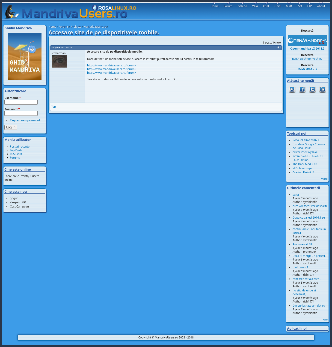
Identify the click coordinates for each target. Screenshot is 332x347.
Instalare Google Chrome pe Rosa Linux (309, 146)
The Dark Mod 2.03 (305, 164)
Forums (63, 27)
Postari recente (20, 146)
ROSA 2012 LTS (307, 69)
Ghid (277, 6)
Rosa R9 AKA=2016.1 (306, 140)
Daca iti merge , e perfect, (309, 256)
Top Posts (16, 150)
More (324, 179)
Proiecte (76, 27)
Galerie (242, 6)
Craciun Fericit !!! (303, 172)
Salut (296, 195)
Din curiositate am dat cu (309, 306)
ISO (299, 6)
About (321, 6)
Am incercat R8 (302, 244)
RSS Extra (16, 154)
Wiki (255, 6)
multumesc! (300, 267)
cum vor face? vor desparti (310, 206)
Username (12, 98)
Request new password (25, 120)
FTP (309, 6)
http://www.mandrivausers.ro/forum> (111, 65)
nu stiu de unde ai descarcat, (304, 292)
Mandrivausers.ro (95, 27)
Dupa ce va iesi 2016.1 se (309, 217)
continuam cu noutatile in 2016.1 (309, 231)
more (324, 319)
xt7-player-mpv (302, 168)
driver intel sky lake (305, 152)
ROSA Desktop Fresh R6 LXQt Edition (308, 158)
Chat (266, 6)
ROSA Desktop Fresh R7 (307, 59)
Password (12, 109)
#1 (279, 47)
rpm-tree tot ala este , (307, 279)
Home (52, 27)
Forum (228, 6)
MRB (289, 6)
